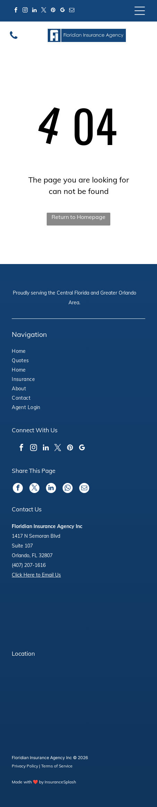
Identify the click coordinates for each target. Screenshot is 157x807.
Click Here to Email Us (36, 575)
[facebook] (15, 11)
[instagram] (25, 11)
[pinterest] (53, 11)
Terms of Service (57, 765)
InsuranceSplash (60, 781)
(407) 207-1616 (29, 565)
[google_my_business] (62, 11)
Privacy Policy (25, 765)
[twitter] (43, 11)
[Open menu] (140, 11)
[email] (71, 11)
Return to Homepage (78, 216)
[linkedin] (34, 11)
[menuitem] (35, 352)
